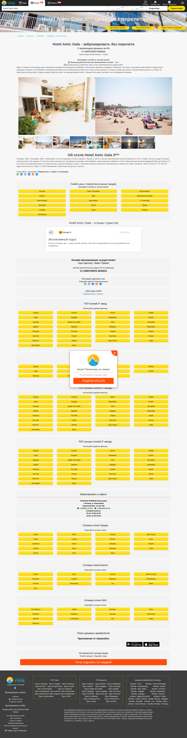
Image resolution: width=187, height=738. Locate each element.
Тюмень (145, 210)
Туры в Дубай (113, 689)
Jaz (112, 583)
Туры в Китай (55, 691)
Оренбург (42, 205)
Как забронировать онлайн (15, 716)
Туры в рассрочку (15, 718)
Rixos (74, 534)
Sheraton (35, 579)
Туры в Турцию (54, 684)
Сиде (36, 317)
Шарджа (112, 327)
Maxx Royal (151, 534)
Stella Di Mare (151, 574)
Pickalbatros (151, 579)
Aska (151, 548)
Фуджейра (151, 327)
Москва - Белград (161, 704)
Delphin (151, 544)
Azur (35, 588)
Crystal (35, 548)
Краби (151, 331)
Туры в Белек (100, 684)
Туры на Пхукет (115, 691)
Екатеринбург (144, 191)
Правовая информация (15, 723)
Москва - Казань (159, 686)
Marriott (36, 619)
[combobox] (55, 8)
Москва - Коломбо (136, 701)
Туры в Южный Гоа (112, 699)
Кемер (151, 313)
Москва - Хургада (138, 694)
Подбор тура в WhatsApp (15, 731)
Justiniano (35, 544)
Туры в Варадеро (111, 696)
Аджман (74, 327)
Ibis (112, 619)
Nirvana (112, 534)
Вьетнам (112, 336)
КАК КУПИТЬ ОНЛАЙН (117, 28)
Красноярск (93, 200)
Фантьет (35, 341)
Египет (151, 317)
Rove (151, 609)
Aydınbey (112, 548)
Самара (42, 210)
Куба (151, 341)
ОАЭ (112, 322)
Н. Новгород (144, 200)
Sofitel (74, 609)
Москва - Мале (161, 701)
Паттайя (74, 331)
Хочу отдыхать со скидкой (93, 662)
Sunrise (112, 574)
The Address (35, 609)
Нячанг (151, 336)
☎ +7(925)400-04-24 (102, 508)
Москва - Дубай (147, 699)
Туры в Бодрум (100, 686)
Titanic (35, 534)
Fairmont (35, 623)
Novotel (36, 583)
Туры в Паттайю (88, 694)
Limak (36, 539)
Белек (112, 313)
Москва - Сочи (135, 684)
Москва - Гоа (149, 701)
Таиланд (35, 331)
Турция (35, 313)
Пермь (144, 205)
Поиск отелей (176, 8)
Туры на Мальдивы (44, 689)
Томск (93, 210)
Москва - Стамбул (147, 704)
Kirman (112, 539)
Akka (112, 553)
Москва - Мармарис (157, 691)
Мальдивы (36, 345)
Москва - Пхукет (160, 696)
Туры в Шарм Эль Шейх (93, 689)
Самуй (112, 331)
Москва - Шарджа (161, 699)
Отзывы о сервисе (15, 721)
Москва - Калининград (139, 686)
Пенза (93, 205)
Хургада (36, 322)
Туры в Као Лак (101, 694)
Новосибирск (42, 200)
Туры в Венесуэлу (41, 694)
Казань (42, 196)
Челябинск (42, 214)
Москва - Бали (133, 704)
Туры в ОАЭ (66, 696)
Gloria (74, 544)
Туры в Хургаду (114, 686)
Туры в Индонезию (67, 694)
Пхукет (74, 336)
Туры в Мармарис (114, 684)
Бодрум (74, 317)
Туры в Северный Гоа (91, 699)
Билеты (54, 3)
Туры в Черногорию (46, 696)
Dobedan (112, 544)
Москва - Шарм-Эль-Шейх (140, 696)
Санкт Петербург (93, 191)
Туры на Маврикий (42, 691)
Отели (36, 3)
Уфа (93, 196)
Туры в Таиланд (68, 684)
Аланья (74, 313)
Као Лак (36, 336)
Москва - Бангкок (158, 694)
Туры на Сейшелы (65, 689)
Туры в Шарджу (88, 691)
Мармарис (113, 317)
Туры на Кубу (69, 686)
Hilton (151, 583)
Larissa (74, 539)
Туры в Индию (54, 694)
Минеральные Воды (145, 196)
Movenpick (74, 583)
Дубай (35, 327)
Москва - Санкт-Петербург (156, 684)
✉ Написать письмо (15, 702)
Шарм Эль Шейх (74, 322)
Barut (74, 548)
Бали (74, 345)
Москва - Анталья (158, 689)
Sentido (74, 579)
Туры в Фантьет (115, 694)
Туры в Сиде (91, 701)
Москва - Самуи (134, 699)
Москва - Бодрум (137, 691)
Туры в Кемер (87, 686)
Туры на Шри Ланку (54, 686)
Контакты (16, 696)
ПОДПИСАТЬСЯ (93, 381)
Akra (74, 553)
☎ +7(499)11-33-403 (85, 508)
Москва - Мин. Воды (138, 689)
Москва (42, 191)
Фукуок (74, 341)
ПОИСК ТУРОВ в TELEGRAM (172, 28)
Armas (35, 553)
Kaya (151, 539)
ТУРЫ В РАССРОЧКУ (143, 28)
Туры (22, 3)
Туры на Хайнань (91, 696)
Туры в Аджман (101, 691)
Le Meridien (74, 619)
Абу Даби (151, 322)
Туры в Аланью (88, 684)
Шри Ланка (112, 341)
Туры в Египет (40, 686)
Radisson (112, 579)
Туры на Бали (111, 701)
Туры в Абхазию (41, 684)
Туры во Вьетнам (67, 691)
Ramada (36, 614)
